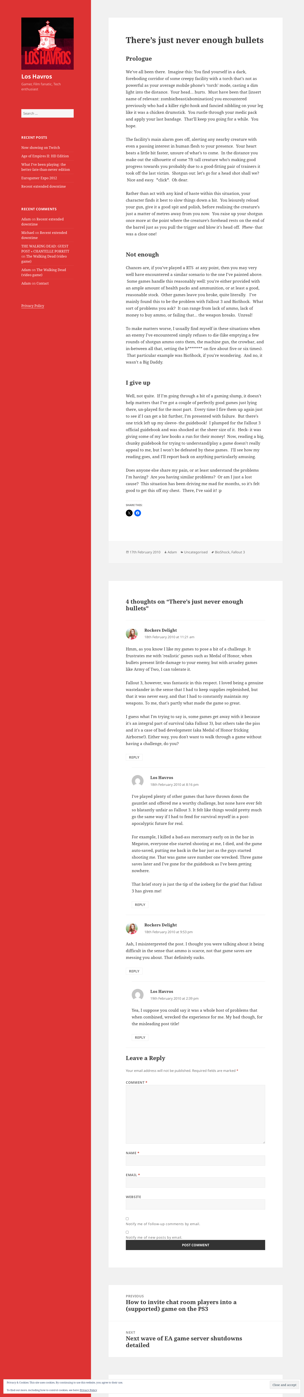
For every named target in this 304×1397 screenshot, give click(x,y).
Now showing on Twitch (40, 147)
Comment (137, 1082)
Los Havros (36, 76)
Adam (26, 219)
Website (133, 1197)
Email (133, 1175)
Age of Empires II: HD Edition (45, 156)
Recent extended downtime (43, 186)
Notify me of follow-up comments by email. (163, 1224)
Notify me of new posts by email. (154, 1237)
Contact (43, 283)
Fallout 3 (238, 552)
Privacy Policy (32, 305)
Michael (27, 232)
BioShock (222, 552)
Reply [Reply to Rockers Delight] (134, 757)
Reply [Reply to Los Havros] (140, 904)
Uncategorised (196, 552)
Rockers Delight (160, 630)
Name (133, 1153)
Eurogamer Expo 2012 (39, 178)
